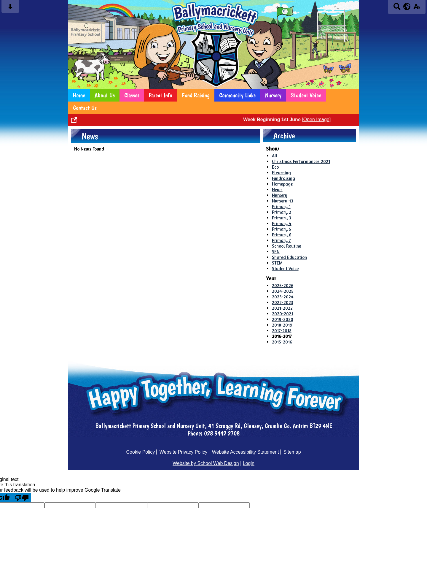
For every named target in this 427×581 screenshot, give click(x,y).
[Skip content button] (10, 8)
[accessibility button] (416, 8)
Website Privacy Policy (184, 452)
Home (79, 95)
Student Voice (306, 95)
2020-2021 (282, 313)
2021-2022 (282, 308)
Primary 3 (281, 218)
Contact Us (85, 107)
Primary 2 (281, 212)
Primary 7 (281, 240)
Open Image (320, 119)
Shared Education (289, 257)
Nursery (273, 95)
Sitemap (292, 452)
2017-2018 (281, 330)
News (277, 189)
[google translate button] (407, 6)
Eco (275, 167)
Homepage (282, 184)
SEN (276, 251)
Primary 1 (281, 206)
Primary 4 (281, 223)
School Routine (286, 246)
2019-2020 (282, 319)
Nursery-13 (282, 201)
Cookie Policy (140, 452)
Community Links (237, 95)
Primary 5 (281, 229)
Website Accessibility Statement (245, 452)
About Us (105, 95)
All (275, 156)
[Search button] (397, 8)
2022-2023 (282, 302)
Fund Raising (196, 95)
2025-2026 (282, 285)
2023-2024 (283, 297)
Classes (131, 95)
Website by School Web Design (206, 463)
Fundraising (283, 178)
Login (248, 463)
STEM (277, 263)
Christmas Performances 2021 (301, 161)
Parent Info (160, 95)
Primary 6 (281, 235)
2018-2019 (282, 325)
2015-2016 (282, 342)
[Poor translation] (21, 497)
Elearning (281, 172)
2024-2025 (283, 291)
